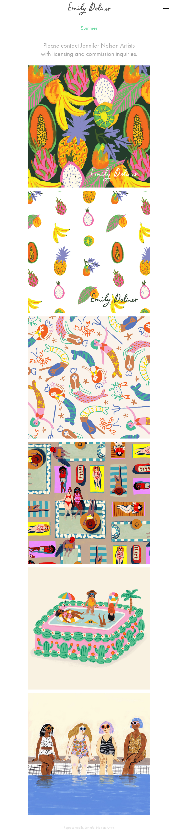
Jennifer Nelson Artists (107, 45)
